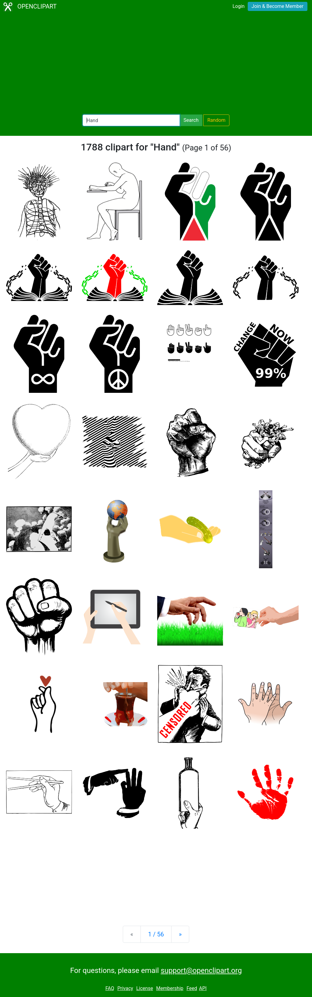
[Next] (180, 934)
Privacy (125, 988)
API (203, 988)
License (144, 988)
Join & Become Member (277, 6)
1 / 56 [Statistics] (156, 934)
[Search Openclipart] (131, 120)
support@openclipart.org (201, 970)
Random (216, 120)
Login (238, 6)
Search (190, 120)
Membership (169, 988)
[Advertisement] (156, 64)
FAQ (109, 988)
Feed (191, 988)
